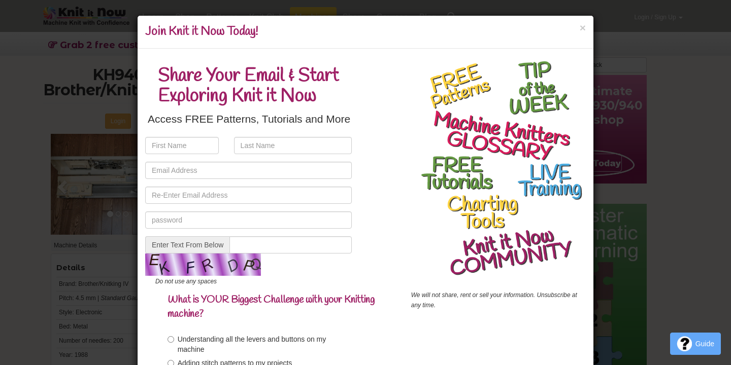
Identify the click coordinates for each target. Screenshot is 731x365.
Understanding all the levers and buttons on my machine (247, 344)
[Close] (583, 27)
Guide (695, 343)
